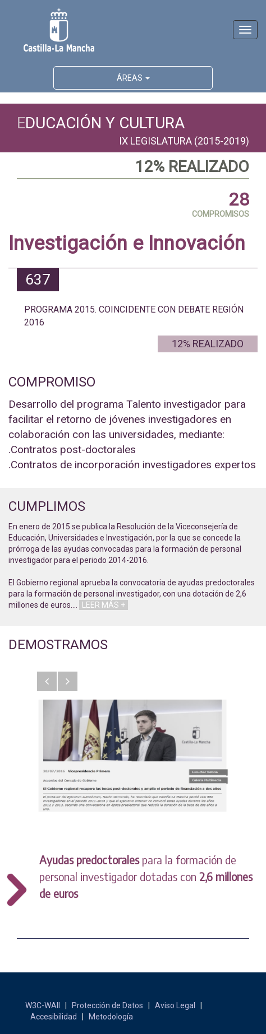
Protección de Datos (107, 1005)
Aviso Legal (175, 1005)
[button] (47, 681)
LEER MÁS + (103, 604)
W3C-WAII (42, 1005)
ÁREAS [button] (133, 77)
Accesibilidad (53, 1016)
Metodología (111, 1016)
